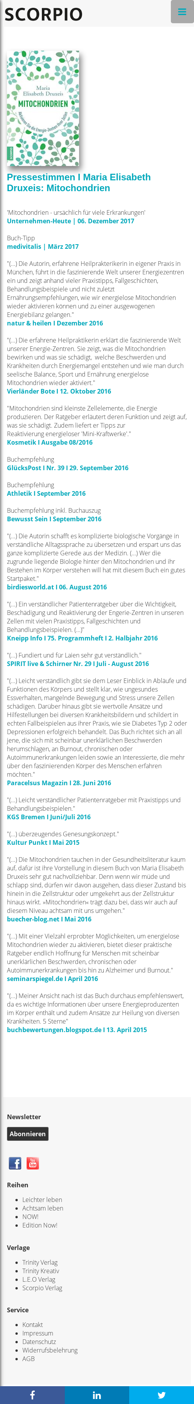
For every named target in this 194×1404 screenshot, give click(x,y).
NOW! (30, 1216)
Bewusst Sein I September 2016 (54, 519)
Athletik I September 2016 (46, 493)
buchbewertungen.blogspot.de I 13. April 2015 (77, 1030)
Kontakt (32, 1324)
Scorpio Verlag (42, 1288)
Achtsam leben (42, 1208)
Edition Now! (39, 1225)
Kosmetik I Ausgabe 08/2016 (50, 442)
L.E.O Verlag (38, 1279)
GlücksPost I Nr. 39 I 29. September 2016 (67, 468)
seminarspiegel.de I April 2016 (52, 978)
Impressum (37, 1333)
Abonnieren (28, 1134)
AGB (28, 1358)
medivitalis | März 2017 (43, 246)
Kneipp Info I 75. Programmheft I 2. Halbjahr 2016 (82, 638)
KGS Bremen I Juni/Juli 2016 (49, 817)
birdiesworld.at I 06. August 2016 (57, 587)
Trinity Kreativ (40, 1271)
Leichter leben (42, 1199)
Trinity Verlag (39, 1262)
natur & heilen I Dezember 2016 (55, 323)
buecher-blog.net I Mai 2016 (49, 919)
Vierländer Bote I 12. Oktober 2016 (59, 391)
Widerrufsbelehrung (50, 1350)
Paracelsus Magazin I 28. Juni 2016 (59, 783)
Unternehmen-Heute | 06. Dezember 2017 (71, 221)
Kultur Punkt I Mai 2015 (43, 842)
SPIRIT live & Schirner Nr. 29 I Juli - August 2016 (78, 663)
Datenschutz (39, 1341)
